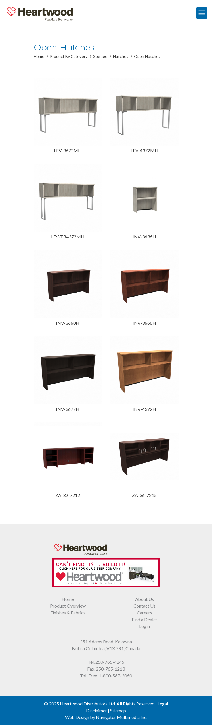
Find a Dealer (144, 619)
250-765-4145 (109, 662)
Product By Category (68, 56)
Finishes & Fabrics (67, 612)
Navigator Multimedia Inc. (121, 717)
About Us (144, 599)
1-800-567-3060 (115, 675)
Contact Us (144, 605)
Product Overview (68, 605)
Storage (100, 56)
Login (144, 626)
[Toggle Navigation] (201, 13)
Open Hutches (147, 56)
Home (39, 56)
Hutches (120, 56)
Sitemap (118, 710)
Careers (144, 612)
